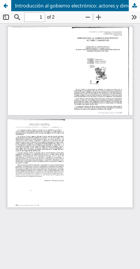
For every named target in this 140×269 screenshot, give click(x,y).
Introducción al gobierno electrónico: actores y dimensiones (77, 5)
